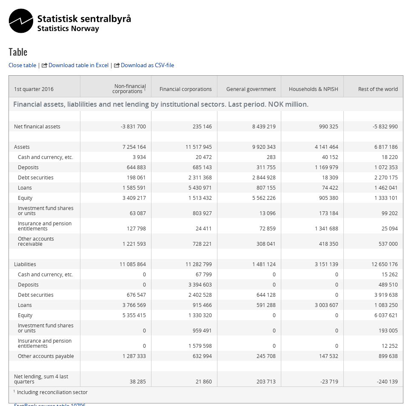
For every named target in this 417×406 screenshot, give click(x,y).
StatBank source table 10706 (50, 375)
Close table (22, 65)
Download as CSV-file (147, 65)
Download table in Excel (79, 65)
